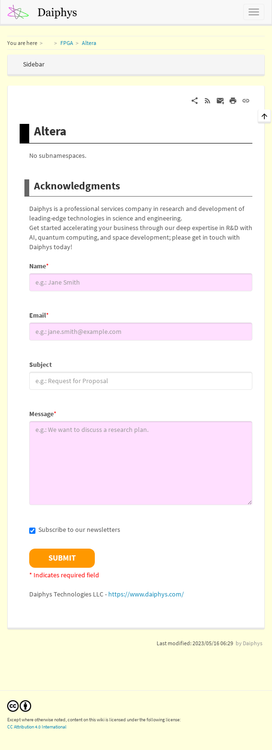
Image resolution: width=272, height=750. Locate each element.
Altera (89, 42)
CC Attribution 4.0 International (37, 727)
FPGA (66, 42)
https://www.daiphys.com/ (146, 594)
